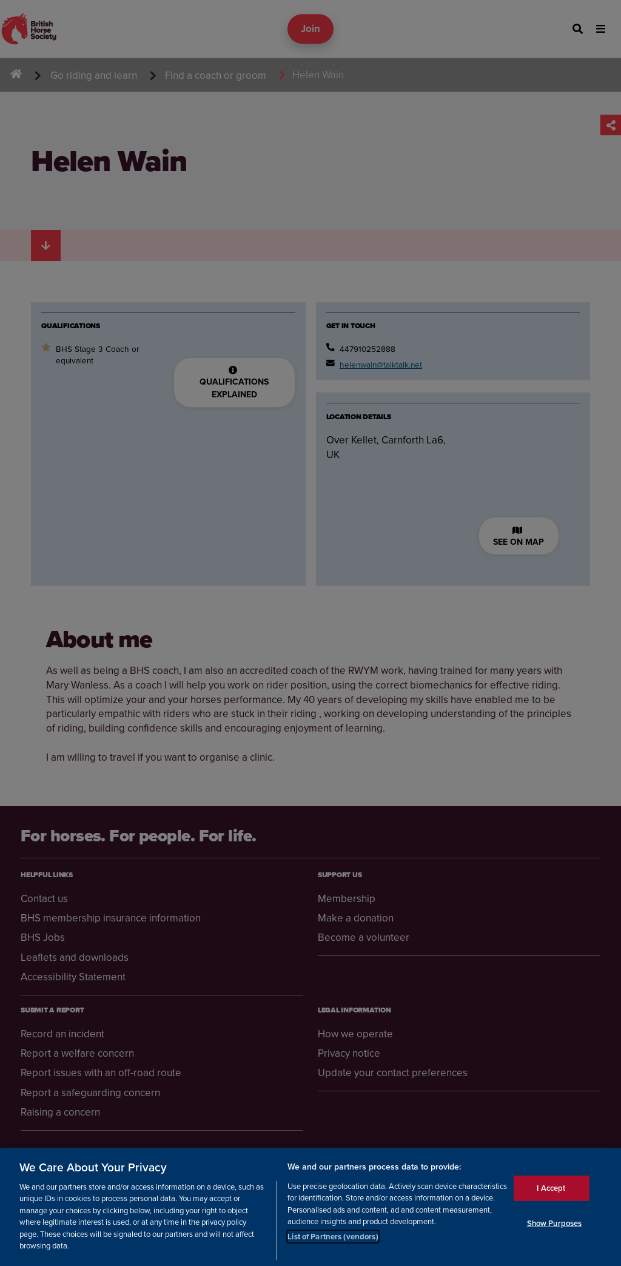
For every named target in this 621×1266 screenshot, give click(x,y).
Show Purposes (554, 1223)
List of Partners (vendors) (332, 1236)
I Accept (551, 1188)
